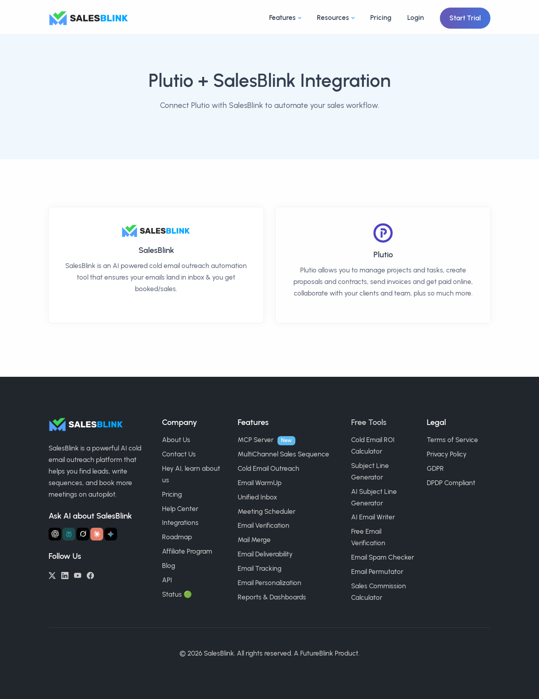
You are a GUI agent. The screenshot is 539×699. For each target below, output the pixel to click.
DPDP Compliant (451, 483)
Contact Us (179, 454)
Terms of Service (452, 440)
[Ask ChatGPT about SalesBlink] (55, 534)
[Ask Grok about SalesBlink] (82, 534)
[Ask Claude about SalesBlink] (96, 534)
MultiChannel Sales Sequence (283, 454)
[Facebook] (90, 575)
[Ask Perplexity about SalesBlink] (68, 534)
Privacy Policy (447, 454)
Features (282, 18)
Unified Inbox (257, 497)
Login (415, 18)
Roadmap (177, 537)
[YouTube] (77, 575)
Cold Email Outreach (268, 468)
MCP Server (255, 440)
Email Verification (263, 525)
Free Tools (369, 422)
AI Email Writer (373, 517)
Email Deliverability (265, 554)
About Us (176, 440)
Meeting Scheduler (266, 511)
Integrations (180, 523)
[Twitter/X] (52, 575)
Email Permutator (377, 572)
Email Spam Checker (382, 557)
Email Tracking (259, 568)
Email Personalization (269, 583)
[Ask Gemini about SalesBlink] (110, 534)
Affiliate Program (187, 551)
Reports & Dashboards (272, 597)
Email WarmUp (259, 483)
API (167, 580)
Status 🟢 (177, 594)
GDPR (435, 468)
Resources (333, 18)
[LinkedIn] (64, 575)
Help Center (180, 509)
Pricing (380, 18)
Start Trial (465, 18)
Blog (168, 566)
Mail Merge (254, 540)
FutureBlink (316, 653)
